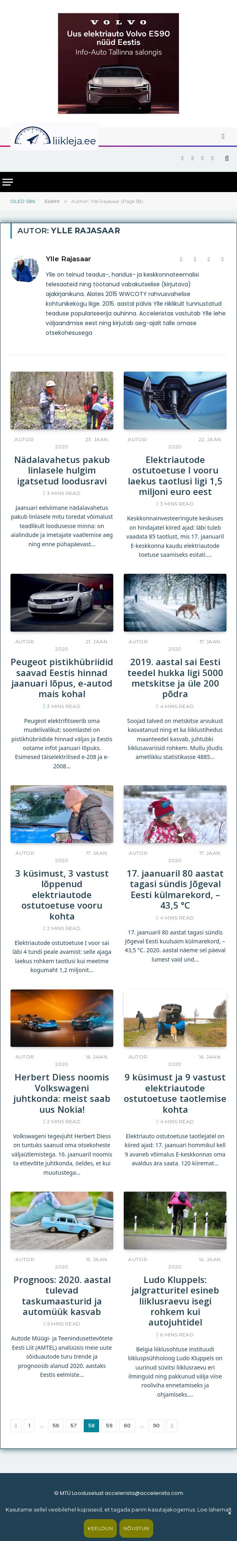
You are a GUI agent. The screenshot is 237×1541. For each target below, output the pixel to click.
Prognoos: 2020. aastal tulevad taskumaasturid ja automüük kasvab (62, 1295)
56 (56, 1425)
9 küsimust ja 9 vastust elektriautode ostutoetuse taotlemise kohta (175, 1093)
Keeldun (100, 1528)
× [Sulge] (229, 1513)
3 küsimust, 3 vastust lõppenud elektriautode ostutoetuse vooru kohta (62, 894)
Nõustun (136, 1528)
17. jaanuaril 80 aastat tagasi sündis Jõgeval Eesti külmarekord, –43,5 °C (175, 889)
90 (156, 1425)
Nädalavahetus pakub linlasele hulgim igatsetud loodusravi (62, 470)
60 (127, 1425)
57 (73, 1425)
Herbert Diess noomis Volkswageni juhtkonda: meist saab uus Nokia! (61, 1093)
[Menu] (7, 182)
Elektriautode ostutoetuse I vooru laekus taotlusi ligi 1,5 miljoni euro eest (175, 475)
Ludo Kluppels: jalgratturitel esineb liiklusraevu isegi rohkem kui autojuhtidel (175, 1301)
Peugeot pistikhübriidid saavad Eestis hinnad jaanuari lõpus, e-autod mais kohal (62, 677)
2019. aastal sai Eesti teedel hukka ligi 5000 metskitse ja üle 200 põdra (175, 677)
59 (109, 1425)
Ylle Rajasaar (68, 259)
